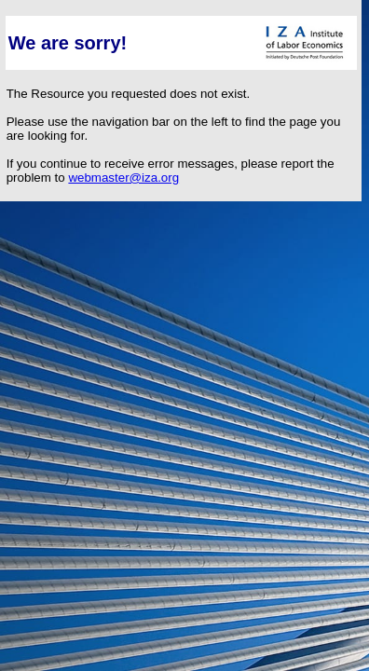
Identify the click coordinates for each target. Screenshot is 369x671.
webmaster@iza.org (123, 178)
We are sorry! (67, 43)
